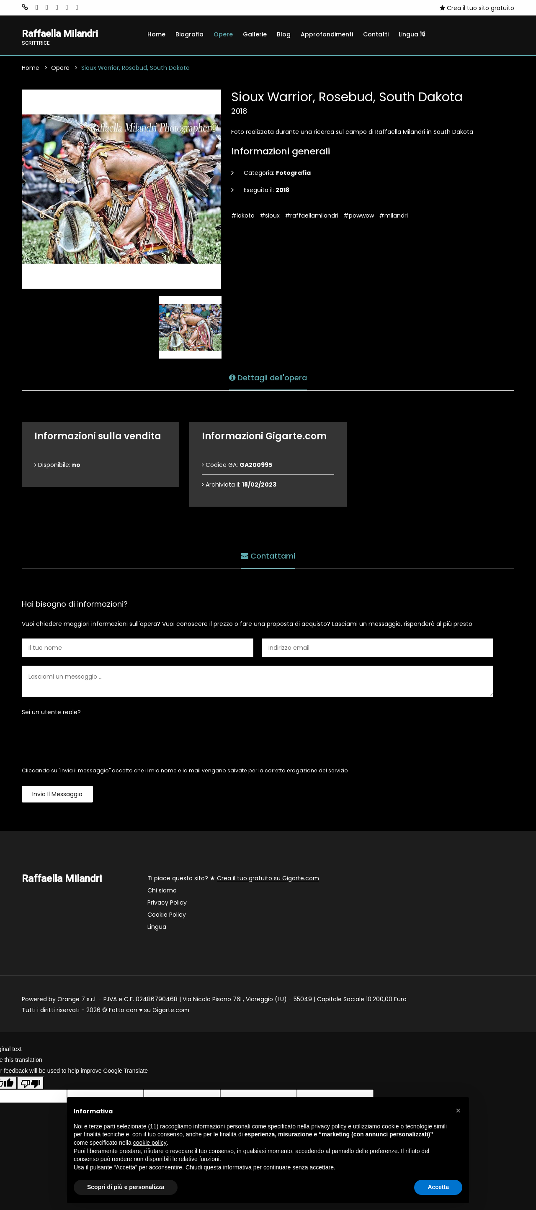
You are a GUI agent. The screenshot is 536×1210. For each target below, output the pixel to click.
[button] (458, 1110)
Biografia (189, 34)
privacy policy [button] (328, 1126)
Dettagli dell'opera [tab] (268, 377)
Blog (284, 34)
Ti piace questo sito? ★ (233, 879)
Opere (223, 34)
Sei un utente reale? (51, 713)
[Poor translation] (30, 1083)
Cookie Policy (166, 915)
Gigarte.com (170, 1011)
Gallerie (255, 34)
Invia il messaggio (57, 795)
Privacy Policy (167, 903)
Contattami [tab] (268, 555)
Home (156, 34)
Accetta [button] (438, 1187)
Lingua (412, 34)
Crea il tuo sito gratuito (477, 8)
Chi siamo (162, 891)
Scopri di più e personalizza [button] (125, 1187)
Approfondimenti (327, 34)
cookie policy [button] (150, 1142)
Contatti (376, 34)
